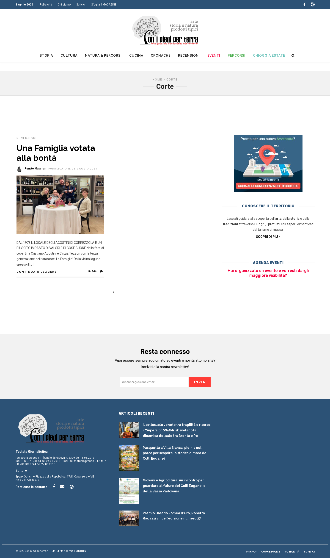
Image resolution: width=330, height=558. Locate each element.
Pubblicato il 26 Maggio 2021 (72, 168)
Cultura (68, 55)
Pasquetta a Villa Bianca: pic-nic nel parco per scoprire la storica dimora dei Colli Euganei (175, 453)
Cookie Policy (270, 551)
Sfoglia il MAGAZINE (103, 4)
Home (157, 79)
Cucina (136, 55)
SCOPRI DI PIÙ (267, 237)
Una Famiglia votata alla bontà (55, 153)
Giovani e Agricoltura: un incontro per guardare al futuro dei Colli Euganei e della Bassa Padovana (174, 485)
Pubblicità (46, 4)
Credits (80, 551)
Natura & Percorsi (103, 55)
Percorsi (236, 55)
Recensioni (189, 55)
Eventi (213, 55)
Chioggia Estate (269, 55)
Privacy (251, 551)
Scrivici (80, 4)
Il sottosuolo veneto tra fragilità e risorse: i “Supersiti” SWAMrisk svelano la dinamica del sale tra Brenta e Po (177, 430)
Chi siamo (64, 4)
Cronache (160, 55)
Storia (46, 55)
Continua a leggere (36, 271)
